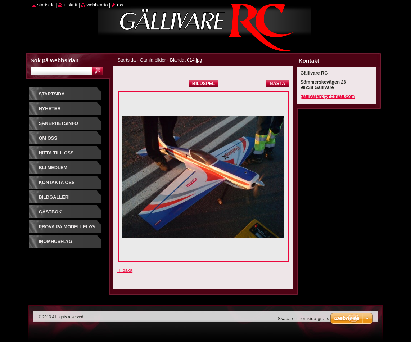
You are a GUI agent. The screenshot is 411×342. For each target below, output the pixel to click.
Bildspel (203, 83)
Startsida (127, 60)
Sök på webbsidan (55, 60)
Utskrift (70, 5)
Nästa (277, 83)
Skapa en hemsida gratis (303, 318)
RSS (120, 5)
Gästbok (50, 212)
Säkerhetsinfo (58, 123)
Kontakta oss (57, 182)
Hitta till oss (56, 153)
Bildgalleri (54, 197)
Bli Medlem (53, 167)
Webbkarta (97, 5)
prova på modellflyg (67, 226)
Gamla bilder (153, 60)
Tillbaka (125, 270)
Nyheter (50, 108)
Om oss (48, 138)
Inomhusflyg (55, 241)
